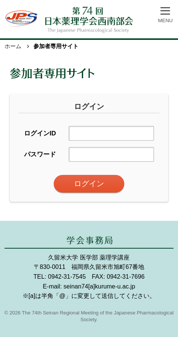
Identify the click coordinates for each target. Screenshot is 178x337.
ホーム (13, 46)
